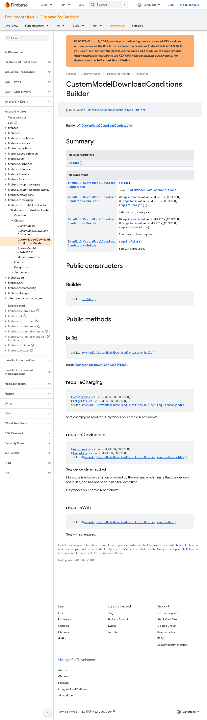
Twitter (112, 625)
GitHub (62, 638)
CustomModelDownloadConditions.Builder (116, 110)
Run (63, 5)
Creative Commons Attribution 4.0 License (172, 545)
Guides (62, 613)
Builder (73, 163)
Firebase (71, 73)
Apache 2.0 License (120, 549)
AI (58, 25)
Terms (62, 711)
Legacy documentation (172, 644)
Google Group (166, 625)
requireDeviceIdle (133, 227)
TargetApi (128, 201)
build (123, 183)
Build (44, 5)
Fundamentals (34, 25)
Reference (142, 73)
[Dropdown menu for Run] (70, 5)
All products (65, 695)
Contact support (167, 613)
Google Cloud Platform (72, 689)
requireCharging (131, 205)
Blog (171, 5)
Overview (11, 25)
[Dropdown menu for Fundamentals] (48, 25)
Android (63, 670)
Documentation (19, 17)
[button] (23, 62)
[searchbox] (27, 38)
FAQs (160, 638)
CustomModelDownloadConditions (107, 125)
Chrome (63, 676)
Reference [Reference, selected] (117, 25)
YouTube (113, 632)
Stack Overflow (167, 619)
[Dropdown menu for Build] (52, 5)
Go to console (189, 5)
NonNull (76, 183)
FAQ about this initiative (113, 60)
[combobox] (108, 4)
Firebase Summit (118, 619)
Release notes (166, 632)
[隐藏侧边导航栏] (48, 713)
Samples (137, 25)
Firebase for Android (59, 17)
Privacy (73, 711)
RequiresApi (130, 197)
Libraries (63, 632)
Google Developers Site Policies (176, 549)
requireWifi (128, 241)
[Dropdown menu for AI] (64, 25)
